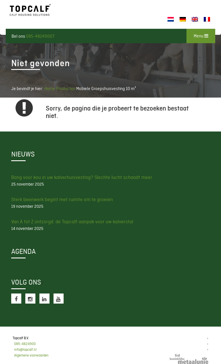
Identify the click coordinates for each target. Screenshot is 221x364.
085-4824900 (25, 344)
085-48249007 (40, 36)
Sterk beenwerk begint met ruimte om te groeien (62, 199)
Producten (66, 88)
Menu (201, 36)
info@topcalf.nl (25, 350)
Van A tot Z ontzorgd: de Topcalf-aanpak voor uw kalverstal (72, 221)
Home (49, 88)
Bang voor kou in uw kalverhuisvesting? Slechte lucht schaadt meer (81, 177)
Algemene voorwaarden (31, 355)
